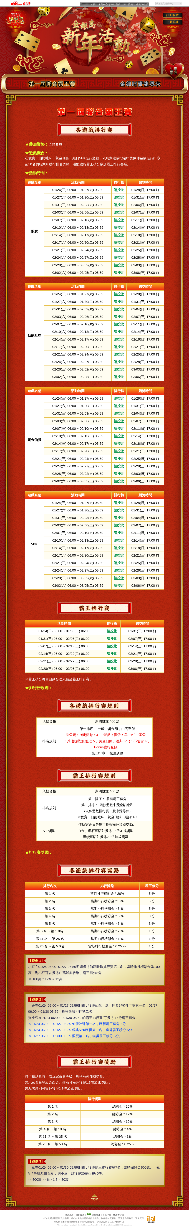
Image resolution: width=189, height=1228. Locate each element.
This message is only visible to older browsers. (94, 3)
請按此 (119, 190)
